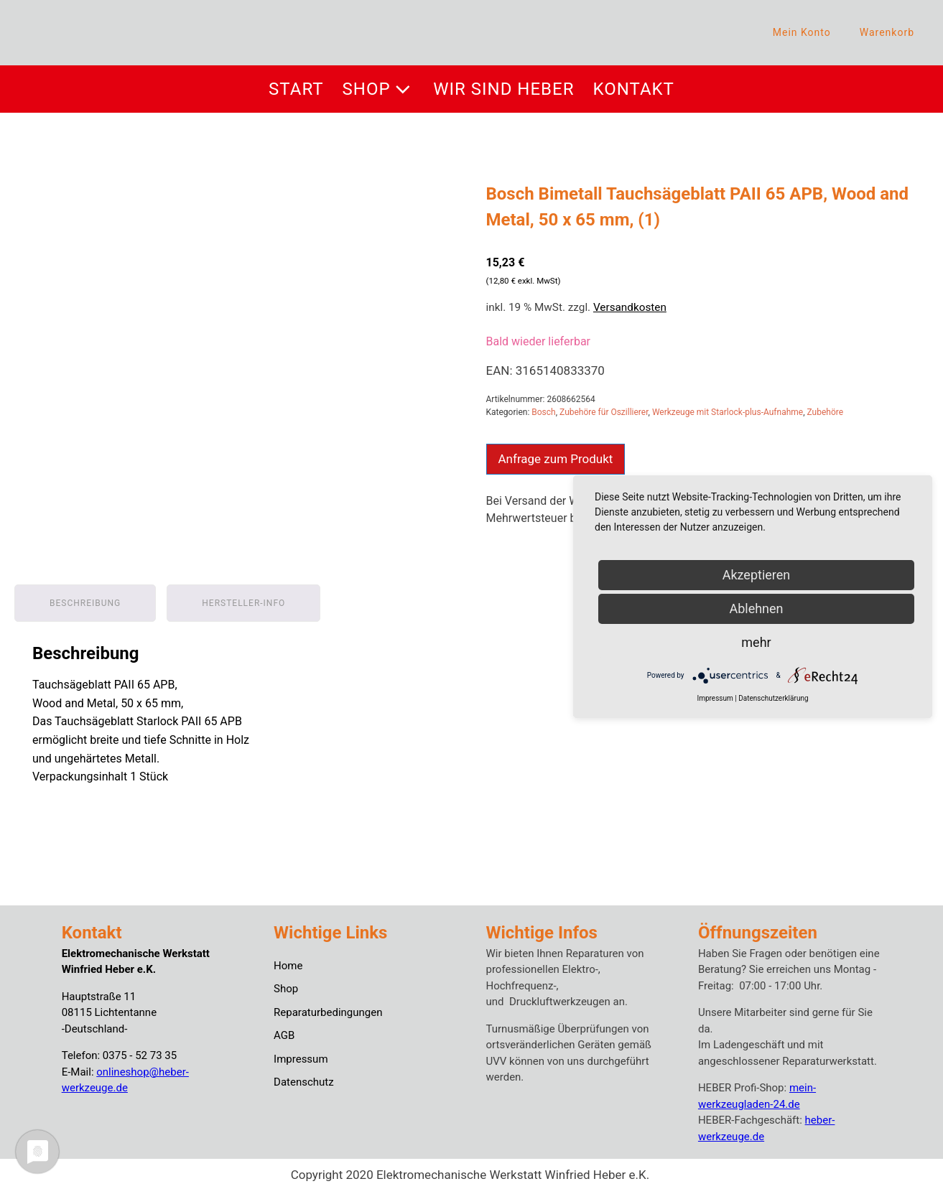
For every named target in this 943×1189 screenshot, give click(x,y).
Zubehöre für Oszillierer (603, 412)
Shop (379, 89)
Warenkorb (887, 32)
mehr (756, 642)
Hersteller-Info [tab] (243, 601)
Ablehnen (756, 608)
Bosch (543, 412)
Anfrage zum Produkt (555, 459)
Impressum (301, 1056)
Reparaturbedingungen (328, 1009)
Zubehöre (825, 412)
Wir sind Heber (503, 89)
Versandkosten (629, 307)
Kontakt (633, 89)
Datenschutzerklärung (773, 698)
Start (296, 89)
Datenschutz (304, 1079)
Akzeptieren (757, 574)
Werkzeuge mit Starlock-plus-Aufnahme (727, 412)
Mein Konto (802, 32)
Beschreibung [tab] (85, 601)
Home (288, 962)
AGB (284, 1033)
